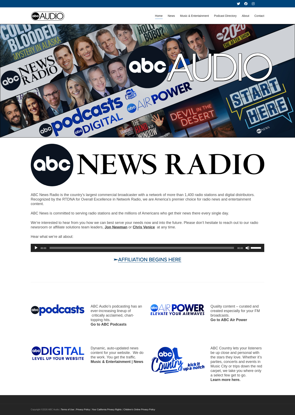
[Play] (36, 248)
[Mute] (247, 248)
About (245, 15)
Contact (259, 15)
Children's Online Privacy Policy (139, 409)
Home (158, 16)
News (171, 15)
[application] (147, 248)
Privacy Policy (83, 409)
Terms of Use (67, 409)
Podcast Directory (225, 15)
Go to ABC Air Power (229, 320)
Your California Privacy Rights (106, 409)
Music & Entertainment (194, 15)
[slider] (142, 248)
